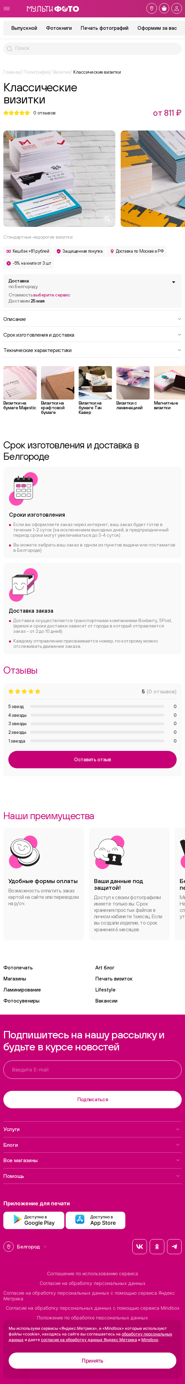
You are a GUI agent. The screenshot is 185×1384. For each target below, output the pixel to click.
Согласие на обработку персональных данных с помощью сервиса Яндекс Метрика (89, 1295)
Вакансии (106, 1001)
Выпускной (24, 28)
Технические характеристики (92, 349)
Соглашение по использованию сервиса (92, 1273)
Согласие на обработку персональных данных (93, 1283)
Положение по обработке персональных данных (92, 1317)
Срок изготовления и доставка (92, 334)
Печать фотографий (104, 28)
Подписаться (92, 1099)
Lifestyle (105, 989)
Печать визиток (114, 978)
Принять (92, 1360)
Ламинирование (22, 989)
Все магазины (91, 1160)
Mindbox (149, 1339)
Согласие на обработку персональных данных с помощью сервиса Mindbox (93, 1308)
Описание (92, 318)
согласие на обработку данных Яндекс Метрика (89, 1339)
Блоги (91, 1145)
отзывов (44, 112)
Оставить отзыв (92, 759)
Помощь (91, 1176)
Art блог (104, 967)
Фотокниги (59, 28)
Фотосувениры (21, 1001)
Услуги (91, 1129)
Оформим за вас (157, 28)
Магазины (14, 978)
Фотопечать (18, 967)
